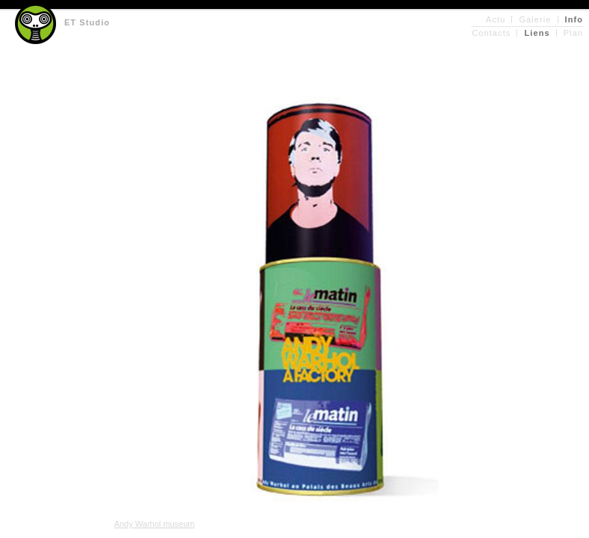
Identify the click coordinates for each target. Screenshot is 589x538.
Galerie (535, 19)
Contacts (491, 32)
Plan (573, 32)
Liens (536, 32)
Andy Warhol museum (154, 523)
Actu (495, 19)
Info (574, 19)
